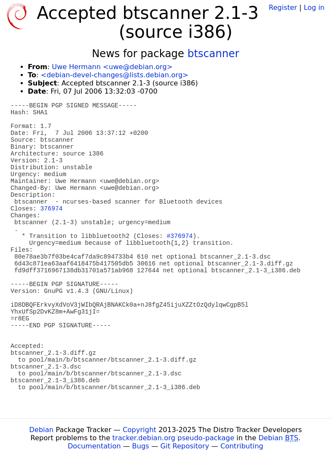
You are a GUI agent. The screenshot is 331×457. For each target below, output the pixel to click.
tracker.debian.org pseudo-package (173, 438)
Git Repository (185, 446)
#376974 (179, 236)
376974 (51, 208)
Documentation (94, 446)
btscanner (213, 54)
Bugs (140, 446)
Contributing (241, 446)
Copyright (139, 430)
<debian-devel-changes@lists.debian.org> (115, 75)
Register (283, 7)
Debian (41, 430)
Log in (314, 7)
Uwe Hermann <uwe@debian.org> (112, 67)
